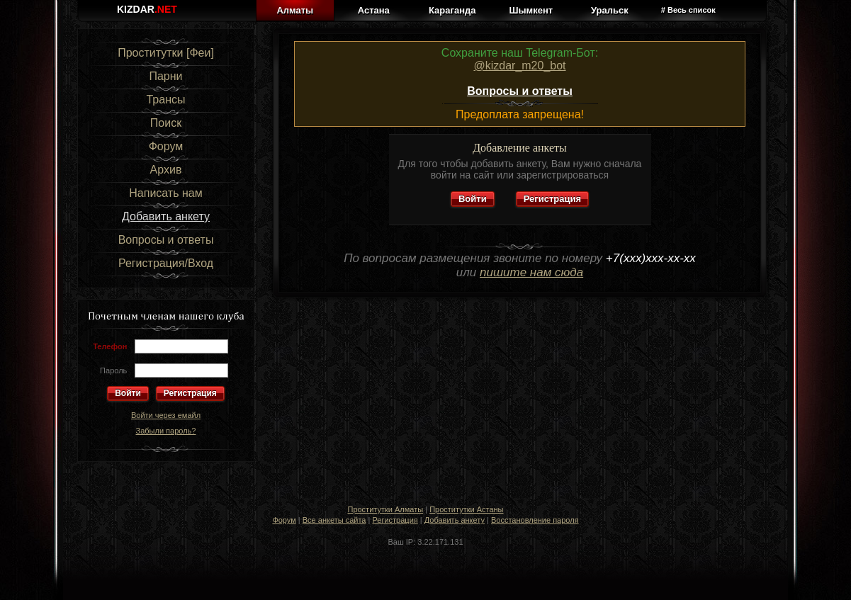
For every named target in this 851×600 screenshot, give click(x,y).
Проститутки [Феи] (166, 53)
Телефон (110, 346)
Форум (166, 146)
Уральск (610, 10)
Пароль (113, 370)
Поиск (165, 123)
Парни (165, 76)
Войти (472, 198)
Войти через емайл (166, 415)
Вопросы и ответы (166, 240)
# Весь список (688, 10)
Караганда (452, 10)
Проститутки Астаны (466, 509)
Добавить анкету (166, 216)
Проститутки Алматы (385, 509)
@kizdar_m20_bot (519, 66)
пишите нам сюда (531, 272)
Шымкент (531, 10)
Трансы (165, 100)
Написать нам (165, 193)
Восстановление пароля (535, 520)
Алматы (294, 10)
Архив (166, 170)
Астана (374, 10)
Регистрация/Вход (165, 263)
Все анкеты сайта (334, 520)
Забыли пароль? (166, 430)
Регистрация (190, 393)
